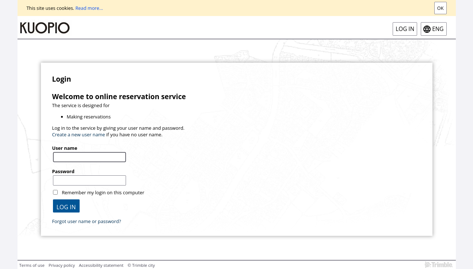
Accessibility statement (101, 265)
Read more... (89, 8)
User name (64, 148)
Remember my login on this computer (103, 192)
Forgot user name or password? (86, 221)
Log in (405, 29)
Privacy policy (62, 265)
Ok (440, 8)
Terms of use (32, 265)
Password (63, 171)
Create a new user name (78, 134)
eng (437, 29)
